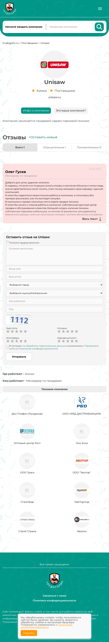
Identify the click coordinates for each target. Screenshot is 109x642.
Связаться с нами (54, 595)
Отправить (19, 357)
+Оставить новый (43, 138)
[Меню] (100, 9)
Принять (28, 633)
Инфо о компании (36, 111)
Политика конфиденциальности (54, 600)
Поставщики (29, 44)
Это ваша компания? (71, 111)
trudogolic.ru (11, 44)
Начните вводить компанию (23, 27)
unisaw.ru (54, 98)
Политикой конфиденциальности (46, 626)
